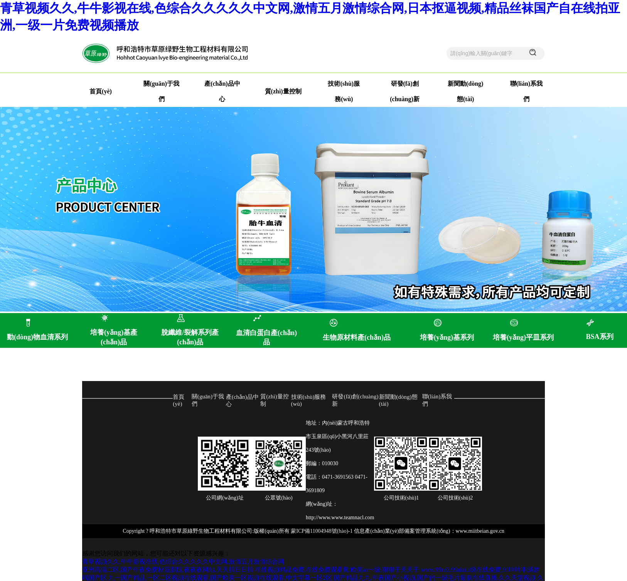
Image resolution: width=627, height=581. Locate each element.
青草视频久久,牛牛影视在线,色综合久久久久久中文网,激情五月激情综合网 (183, 561)
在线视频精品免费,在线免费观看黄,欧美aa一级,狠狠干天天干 (337, 569)
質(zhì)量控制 (283, 91)
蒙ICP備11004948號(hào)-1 (321, 531)
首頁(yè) (100, 91)
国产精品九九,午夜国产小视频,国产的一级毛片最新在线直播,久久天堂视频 (435, 577)
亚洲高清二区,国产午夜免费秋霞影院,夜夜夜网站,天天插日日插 (167, 569)
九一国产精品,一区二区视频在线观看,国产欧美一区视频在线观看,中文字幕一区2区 (220, 577)
